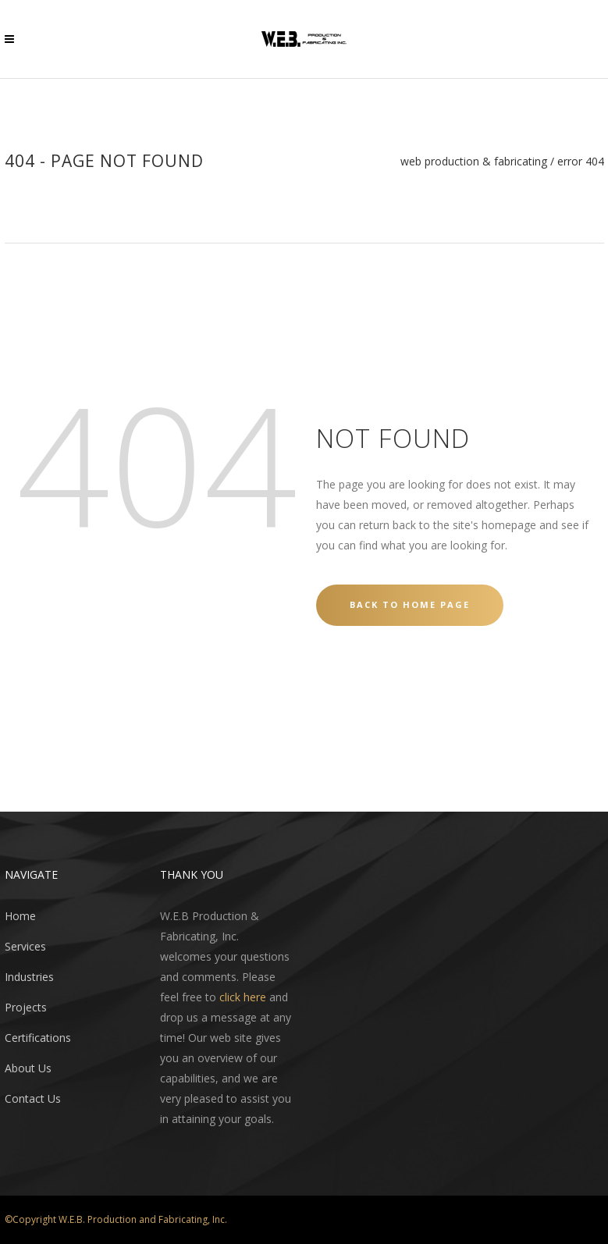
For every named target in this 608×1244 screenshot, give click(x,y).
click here (242, 997)
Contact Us (33, 1098)
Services (25, 946)
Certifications (38, 1037)
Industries (29, 976)
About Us (28, 1068)
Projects (26, 1007)
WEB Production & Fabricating (473, 161)
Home (20, 915)
